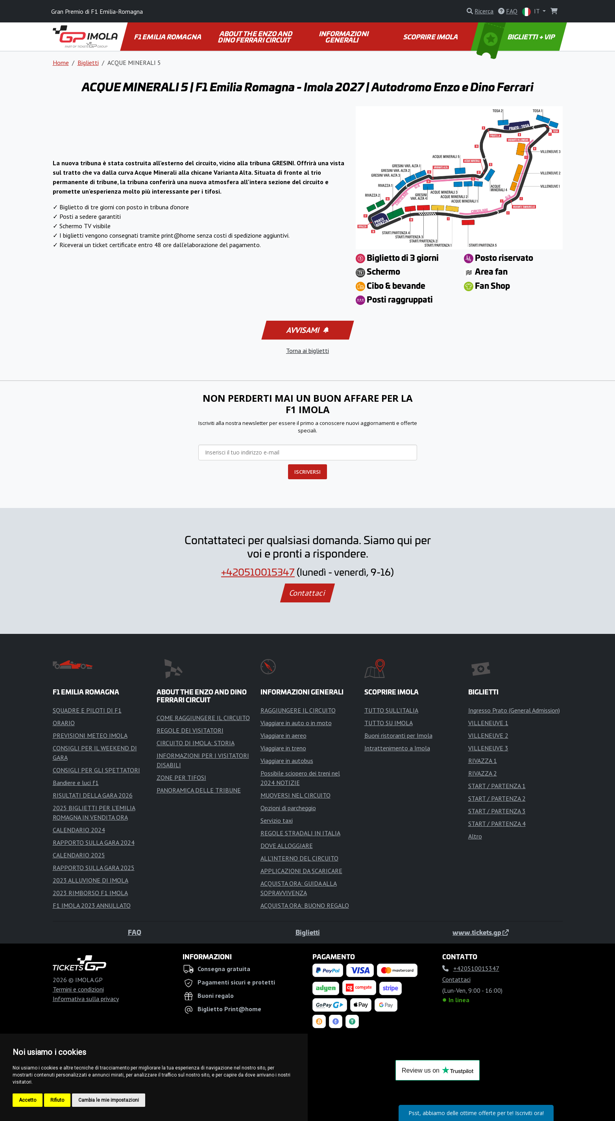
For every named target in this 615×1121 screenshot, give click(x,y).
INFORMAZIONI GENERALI (344, 36)
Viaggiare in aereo (283, 735)
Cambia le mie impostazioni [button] (108, 1100)
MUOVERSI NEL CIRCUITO (295, 795)
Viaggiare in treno (283, 748)
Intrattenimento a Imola (397, 748)
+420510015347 (258, 571)
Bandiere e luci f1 (76, 783)
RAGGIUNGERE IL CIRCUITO (298, 710)
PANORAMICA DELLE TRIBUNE (199, 790)
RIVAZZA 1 (482, 761)
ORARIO (64, 723)
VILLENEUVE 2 (488, 735)
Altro (475, 836)
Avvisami (307, 330)
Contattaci (307, 593)
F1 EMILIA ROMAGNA (168, 36)
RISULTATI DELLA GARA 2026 (93, 795)
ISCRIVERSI (307, 471)
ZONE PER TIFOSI (181, 777)
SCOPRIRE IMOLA (431, 36)
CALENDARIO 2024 (79, 830)
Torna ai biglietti (307, 351)
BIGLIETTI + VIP (516, 36)
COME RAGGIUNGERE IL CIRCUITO (203, 718)
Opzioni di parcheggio (288, 808)
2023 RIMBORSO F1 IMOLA (90, 893)
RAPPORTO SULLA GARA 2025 (94, 868)
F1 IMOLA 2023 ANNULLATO (92, 905)
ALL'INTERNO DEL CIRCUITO (299, 858)
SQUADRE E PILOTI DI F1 (87, 710)
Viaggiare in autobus (286, 761)
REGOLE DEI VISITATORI (190, 730)
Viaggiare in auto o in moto (296, 723)
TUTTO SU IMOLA (388, 723)
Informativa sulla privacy (86, 999)
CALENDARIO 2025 (79, 855)
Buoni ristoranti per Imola (398, 735)
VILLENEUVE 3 (488, 748)
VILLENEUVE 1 (488, 723)
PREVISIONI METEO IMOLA (90, 735)
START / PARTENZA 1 (497, 786)
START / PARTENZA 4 (497, 823)
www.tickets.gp (480, 932)
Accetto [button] (27, 1100)
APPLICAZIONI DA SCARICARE (301, 871)
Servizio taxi (276, 820)
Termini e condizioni (78, 989)
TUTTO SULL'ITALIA (391, 710)
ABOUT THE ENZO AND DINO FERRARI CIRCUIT (256, 36)
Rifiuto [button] (57, 1100)
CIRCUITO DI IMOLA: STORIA (196, 743)
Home (61, 62)
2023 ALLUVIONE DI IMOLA (90, 880)
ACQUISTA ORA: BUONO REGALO (304, 905)
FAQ (134, 932)
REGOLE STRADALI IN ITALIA (300, 833)
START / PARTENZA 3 (497, 811)
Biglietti (88, 62)
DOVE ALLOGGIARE (286, 846)
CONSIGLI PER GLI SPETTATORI (96, 770)
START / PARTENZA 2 (497, 798)
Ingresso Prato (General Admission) (514, 710)
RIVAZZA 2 (482, 773)
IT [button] (531, 11)
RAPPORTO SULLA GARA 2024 (94, 842)
